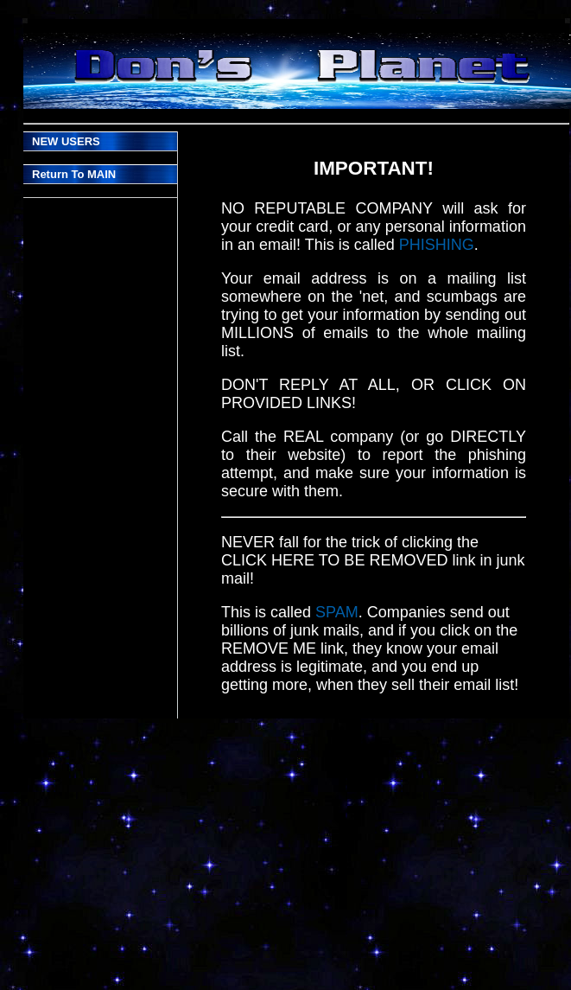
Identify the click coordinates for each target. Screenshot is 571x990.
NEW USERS (66, 141)
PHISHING (436, 244)
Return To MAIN (74, 174)
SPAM (336, 612)
